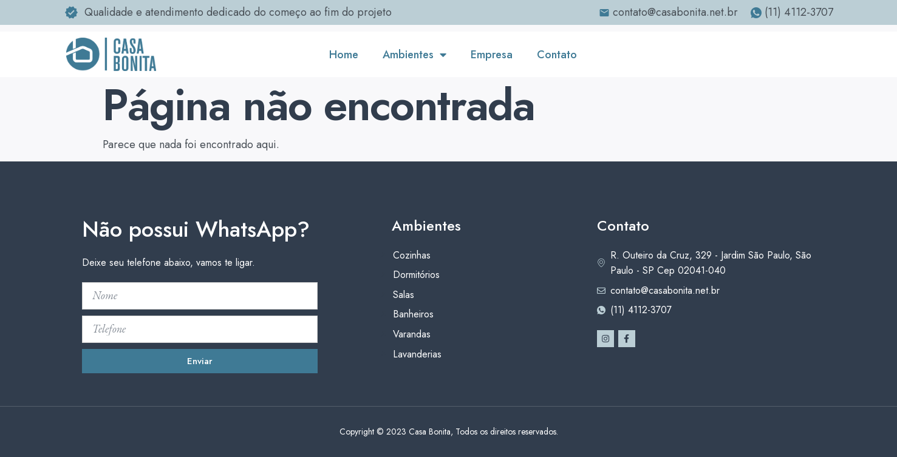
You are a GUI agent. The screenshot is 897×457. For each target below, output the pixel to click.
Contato (557, 55)
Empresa (492, 55)
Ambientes (414, 54)
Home (343, 55)
